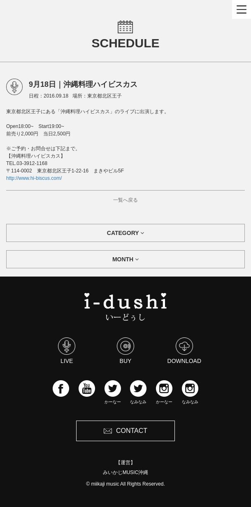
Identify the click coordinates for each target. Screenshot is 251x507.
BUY (125, 350)
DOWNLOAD (184, 350)
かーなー (113, 392)
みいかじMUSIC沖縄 (126, 472)
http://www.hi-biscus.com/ (34, 178)
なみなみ (138, 392)
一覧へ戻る (125, 200)
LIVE (66, 350)
